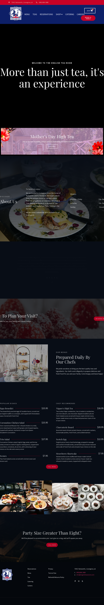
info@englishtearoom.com (85, 575)
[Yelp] (83, 581)
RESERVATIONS (46, 14)
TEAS (35, 14)
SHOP (59, 14)
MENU (27, 14)
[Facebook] (75, 581)
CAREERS (81, 14)
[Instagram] (79, 581)
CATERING (69, 14)
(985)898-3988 (81, 572)
